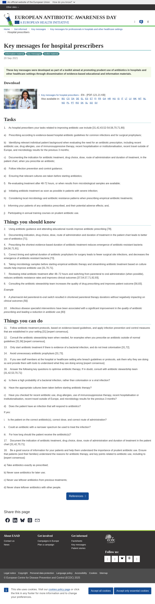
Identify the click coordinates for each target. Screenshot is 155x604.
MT (43, 104)
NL (48, 104)
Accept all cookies (101, 590)
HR (114, 100)
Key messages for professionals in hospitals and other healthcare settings (94, 30)
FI (99, 100)
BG (63, 100)
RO (69, 104)
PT (63, 104)
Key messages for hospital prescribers (62, 96)
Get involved (46, 537)
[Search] (147, 23)
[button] (140, 23)
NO (54, 104)
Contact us (10, 543)
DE (79, 100)
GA (109, 100)
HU (120, 100)
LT (133, 100)
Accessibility (89, 572)
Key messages (42, 30)
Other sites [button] (12, 7)
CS (68, 100)
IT (129, 100)
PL (59, 104)
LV (137, 100)
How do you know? (64, 2)
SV (90, 104)
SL (79, 104)
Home (7, 30)
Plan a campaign (47, 547)
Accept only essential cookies (132, 590)
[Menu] (133, 23)
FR (103, 100)
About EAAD (13, 537)
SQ (85, 104)
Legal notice (10, 572)
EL (84, 100)
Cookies (102, 572)
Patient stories (79, 551)
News (7, 547)
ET (94, 100)
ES (89, 100)
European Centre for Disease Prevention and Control (110, 540)
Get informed (22, 30)
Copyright (25, 572)
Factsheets (77, 543)
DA (74, 100)
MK (143, 100)
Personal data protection (46, 572)
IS (125, 100)
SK (74, 104)
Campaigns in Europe (49, 543)
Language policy (71, 572)
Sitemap (113, 572)
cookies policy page (59, 589)
